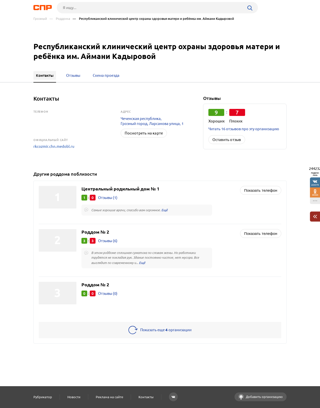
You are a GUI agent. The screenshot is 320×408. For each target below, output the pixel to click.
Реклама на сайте (109, 397)
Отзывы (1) (107, 197)
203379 (315, 184)
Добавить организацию (264, 397)
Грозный (40, 18)
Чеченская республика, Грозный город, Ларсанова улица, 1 (152, 121)
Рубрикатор (42, 397)
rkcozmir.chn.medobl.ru (53, 146)
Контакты (146, 397)
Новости (73, 397)
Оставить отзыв (226, 140)
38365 (315, 194)
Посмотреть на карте (144, 133)
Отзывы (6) (107, 241)
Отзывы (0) (107, 293)
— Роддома (60, 18)
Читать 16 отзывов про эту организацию (243, 129)
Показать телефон (260, 190)
